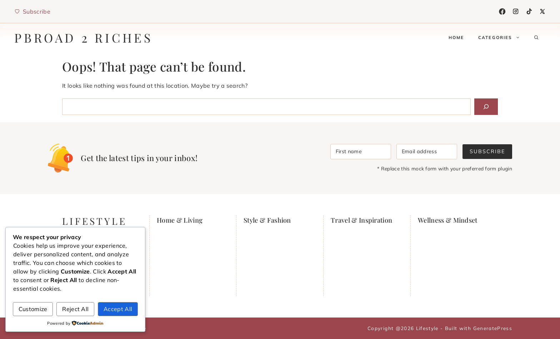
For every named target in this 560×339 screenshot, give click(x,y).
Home (456, 37)
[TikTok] (529, 11)
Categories (502, 37)
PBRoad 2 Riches (83, 37)
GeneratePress (492, 328)
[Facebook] (502, 11)
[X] (542, 11)
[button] (536, 37)
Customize (33, 309)
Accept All (118, 309)
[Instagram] (515, 11)
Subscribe (487, 151)
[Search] (486, 106)
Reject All (75, 309)
